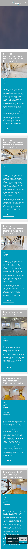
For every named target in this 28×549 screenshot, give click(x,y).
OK (23, 542)
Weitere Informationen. (23, 538)
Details (9, 128)
